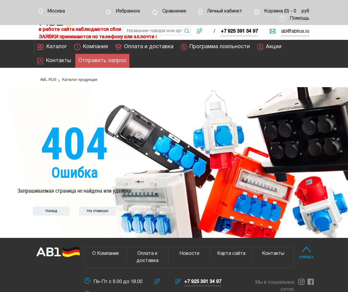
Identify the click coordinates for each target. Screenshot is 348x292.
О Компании (105, 254)
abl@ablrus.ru (295, 31)
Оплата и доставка (144, 47)
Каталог (52, 47)
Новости (189, 254)
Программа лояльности (215, 47)
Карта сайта (231, 254)
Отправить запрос (102, 61)
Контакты (54, 61)
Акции (269, 47)
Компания (91, 47)
